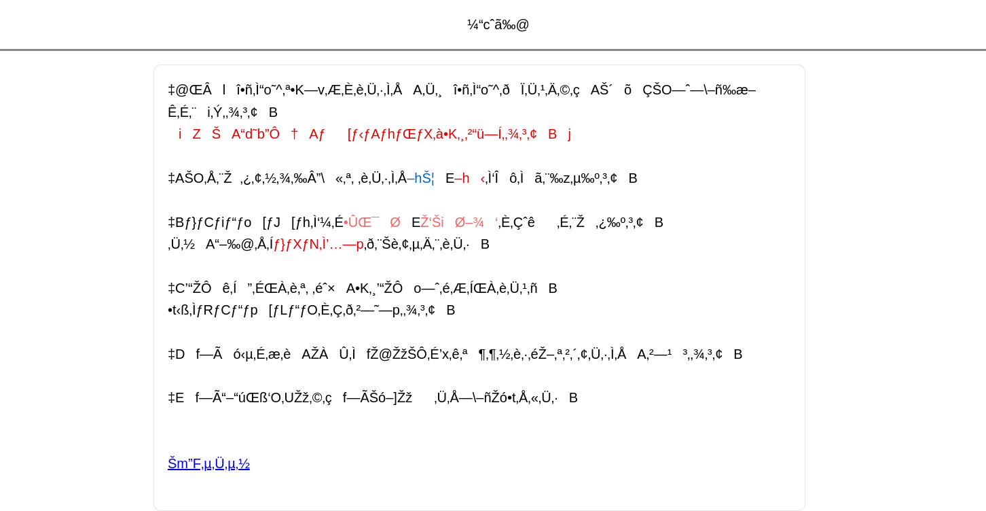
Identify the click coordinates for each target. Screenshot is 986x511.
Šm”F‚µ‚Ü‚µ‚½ (209, 463)
